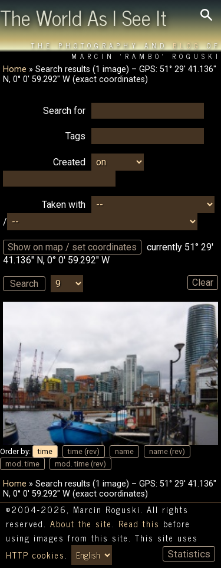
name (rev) (167, 451)
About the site (81, 524)
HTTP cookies (35, 555)
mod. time (22, 463)
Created (69, 162)
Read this (139, 524)
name (124, 451)
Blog (187, 45)
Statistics (188, 554)
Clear (202, 282)
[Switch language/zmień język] (91, 555)
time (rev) (83, 451)
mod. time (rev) (80, 463)
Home (15, 69)
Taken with (63, 204)
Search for (64, 110)
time (45, 451)
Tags (75, 136)
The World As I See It (83, 17)
